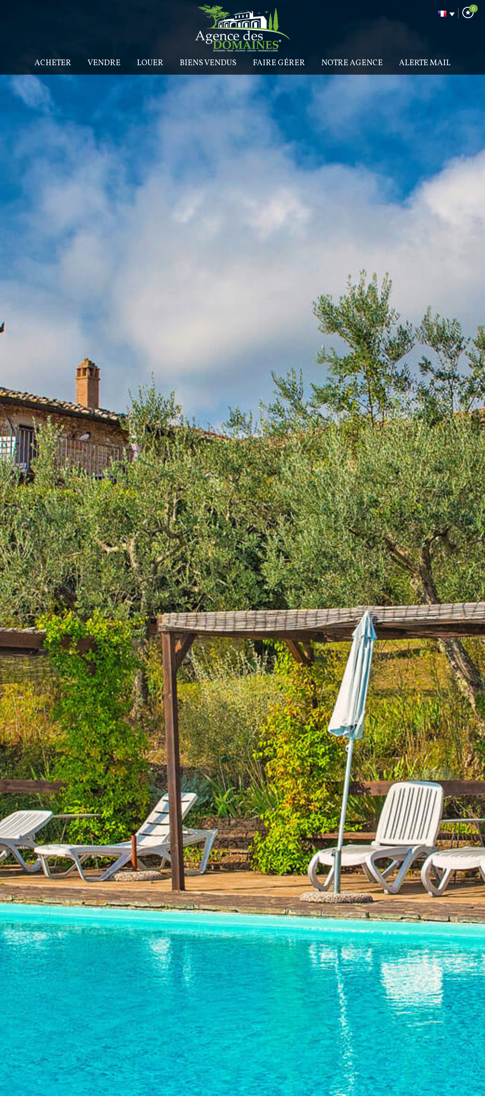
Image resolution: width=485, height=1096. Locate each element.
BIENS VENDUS (208, 63)
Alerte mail (425, 63)
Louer (150, 63)
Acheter (52, 63)
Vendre (104, 63)
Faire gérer (279, 63)
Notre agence (352, 63)
